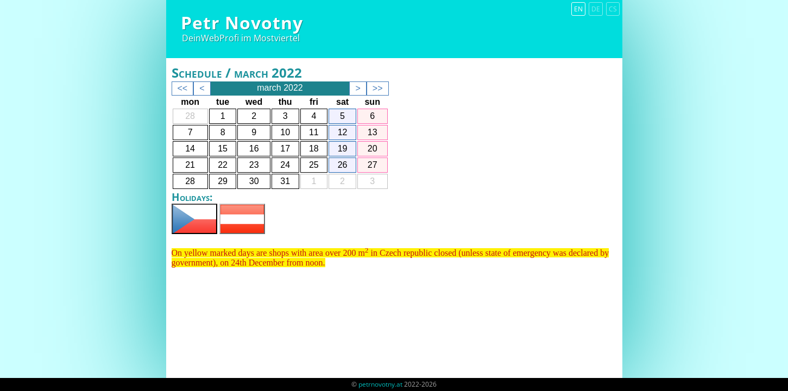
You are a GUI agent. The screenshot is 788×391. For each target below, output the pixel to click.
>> (378, 88)
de (595, 9)
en (578, 9)
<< (183, 88)
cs (613, 9)
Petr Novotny (242, 22)
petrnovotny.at (380, 384)
